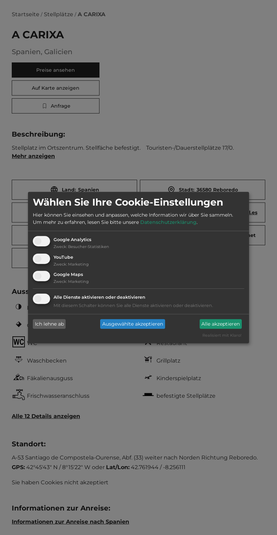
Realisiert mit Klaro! (221, 335)
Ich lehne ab (49, 324)
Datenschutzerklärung (168, 222)
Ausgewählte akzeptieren (132, 324)
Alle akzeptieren (220, 324)
